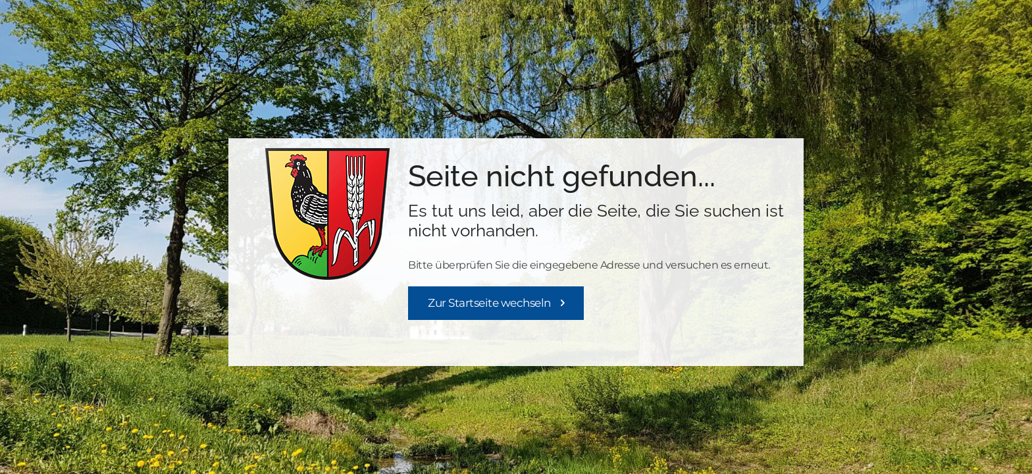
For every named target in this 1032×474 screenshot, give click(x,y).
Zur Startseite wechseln (489, 302)
